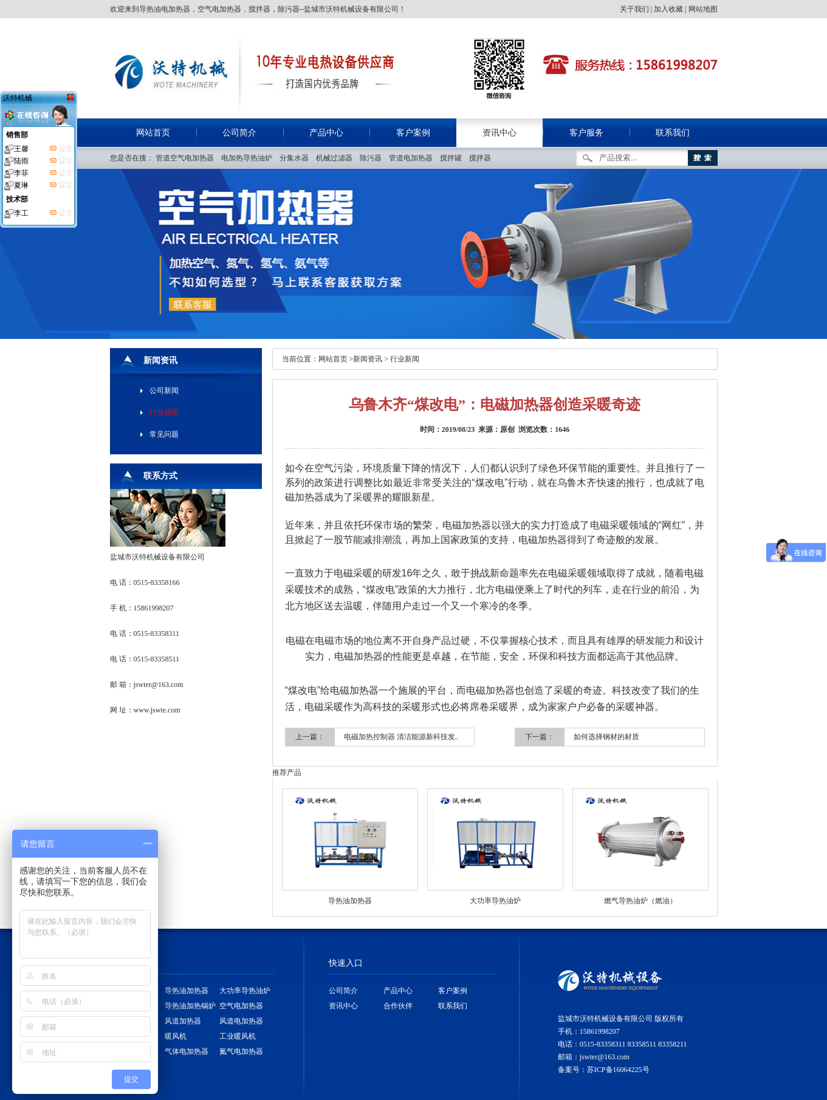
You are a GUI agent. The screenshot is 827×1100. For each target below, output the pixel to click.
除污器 (373, 158)
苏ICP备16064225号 (618, 1069)
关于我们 (634, 9)
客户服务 (586, 132)
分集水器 (297, 158)
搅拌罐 (453, 158)
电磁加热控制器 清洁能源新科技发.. (401, 737)
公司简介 (239, 132)
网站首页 (153, 132)
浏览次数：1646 (543, 429)
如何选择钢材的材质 (606, 737)
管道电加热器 (413, 158)
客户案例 (413, 132)
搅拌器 (482, 158)
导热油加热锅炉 (190, 1006)
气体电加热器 (186, 1051)
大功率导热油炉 (495, 901)
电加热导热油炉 (249, 158)
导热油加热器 (350, 901)
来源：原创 (496, 429)
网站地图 (703, 9)
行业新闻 (404, 359)
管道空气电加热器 (187, 158)
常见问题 (164, 434)
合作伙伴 (398, 1006)
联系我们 (673, 132)
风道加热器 (183, 1021)
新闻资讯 (367, 359)
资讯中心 (499, 132)
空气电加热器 (241, 1006)
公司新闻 (164, 390)
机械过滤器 (337, 158)
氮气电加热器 (241, 1051)
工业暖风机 (237, 1036)
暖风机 (176, 1036)
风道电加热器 (241, 1021)
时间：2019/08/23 (447, 429)
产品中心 (326, 132)
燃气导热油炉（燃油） (640, 901)
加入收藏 (668, 9)
